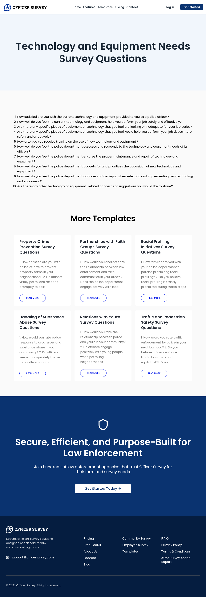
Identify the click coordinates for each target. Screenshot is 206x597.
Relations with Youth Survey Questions (100, 319)
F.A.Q (165, 538)
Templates (105, 7)
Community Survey (136, 538)
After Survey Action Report (175, 560)
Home (77, 7)
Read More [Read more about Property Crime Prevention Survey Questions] (32, 298)
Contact (132, 7)
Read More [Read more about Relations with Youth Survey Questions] (93, 373)
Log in (170, 7)
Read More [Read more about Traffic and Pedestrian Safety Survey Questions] (154, 373)
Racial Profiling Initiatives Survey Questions (158, 247)
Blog (87, 564)
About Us (90, 551)
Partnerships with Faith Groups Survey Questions (102, 247)
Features (89, 7)
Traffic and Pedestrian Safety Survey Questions (163, 322)
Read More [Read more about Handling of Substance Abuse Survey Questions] (32, 373)
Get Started (192, 7)
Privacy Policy (171, 545)
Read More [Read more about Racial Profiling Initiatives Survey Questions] (154, 298)
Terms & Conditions (176, 551)
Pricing (119, 7)
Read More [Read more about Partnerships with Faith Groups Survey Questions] (93, 298)
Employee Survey (135, 545)
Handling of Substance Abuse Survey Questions (41, 322)
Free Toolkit (92, 545)
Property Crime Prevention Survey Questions (37, 247)
